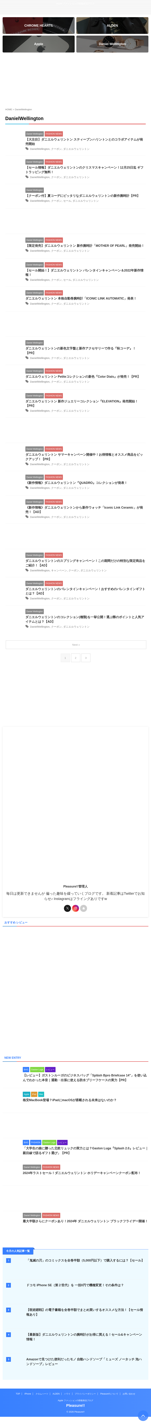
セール (69, 203)
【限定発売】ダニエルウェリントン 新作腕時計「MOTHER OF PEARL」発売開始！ (85, 248)
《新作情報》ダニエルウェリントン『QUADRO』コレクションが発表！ (76, 486)
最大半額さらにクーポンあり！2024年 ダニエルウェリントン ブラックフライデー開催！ (85, 1226)
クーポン (58, 150)
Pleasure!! (75, 1410)
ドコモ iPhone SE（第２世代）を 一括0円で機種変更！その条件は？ (75, 1290)
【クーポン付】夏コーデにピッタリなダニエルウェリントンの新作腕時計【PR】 (82, 198)
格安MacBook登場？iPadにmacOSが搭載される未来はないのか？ (70, 1105)
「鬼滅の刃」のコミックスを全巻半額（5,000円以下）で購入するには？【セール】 (85, 1265)
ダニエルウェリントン (79, 150)
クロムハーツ (42, 1399)
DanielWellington (40, 150)
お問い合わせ (129, 1399)
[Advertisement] (75, 81)
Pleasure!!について (109, 1399)
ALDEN (56, 1399)
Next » (76, 648)
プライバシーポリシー (85, 1399)
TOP (18, 1399)
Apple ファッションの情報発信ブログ (75, 1405)
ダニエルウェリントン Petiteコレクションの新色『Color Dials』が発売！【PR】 (83, 379)
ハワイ (67, 1399)
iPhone (28, 1399)
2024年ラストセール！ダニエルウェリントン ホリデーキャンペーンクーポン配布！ (82, 1178)
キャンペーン (61, 574)
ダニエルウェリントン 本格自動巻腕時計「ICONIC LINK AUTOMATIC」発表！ (81, 301)
